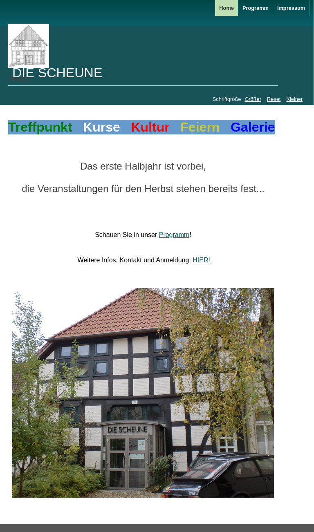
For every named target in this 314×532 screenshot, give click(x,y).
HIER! (201, 260)
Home (226, 8)
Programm (255, 8)
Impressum (291, 8)
